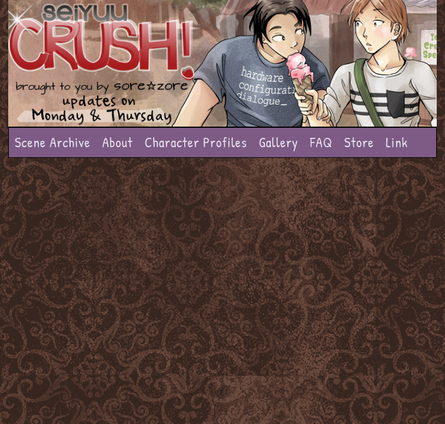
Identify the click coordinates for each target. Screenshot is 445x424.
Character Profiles (196, 142)
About (117, 142)
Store (359, 142)
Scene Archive (53, 142)
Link (397, 142)
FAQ (321, 142)
